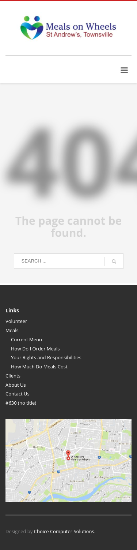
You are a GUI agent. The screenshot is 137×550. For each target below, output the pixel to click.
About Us (15, 385)
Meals (12, 330)
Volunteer (16, 321)
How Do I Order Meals (35, 348)
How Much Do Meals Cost (39, 366)
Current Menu (26, 339)
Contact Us (17, 393)
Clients (12, 375)
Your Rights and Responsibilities (46, 357)
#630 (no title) (20, 403)
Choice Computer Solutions (64, 531)
